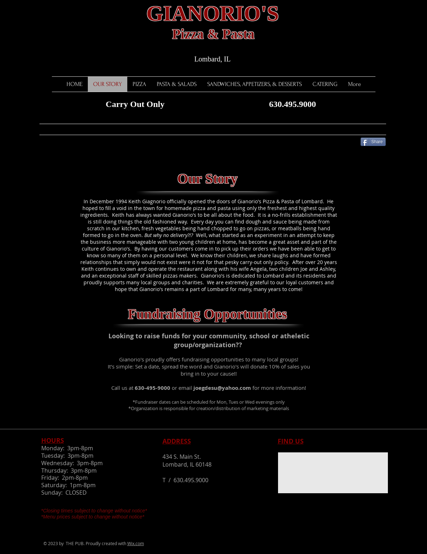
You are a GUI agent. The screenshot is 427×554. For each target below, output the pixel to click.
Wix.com (135, 543)
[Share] (373, 142)
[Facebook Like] (53, 141)
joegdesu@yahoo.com (222, 388)
